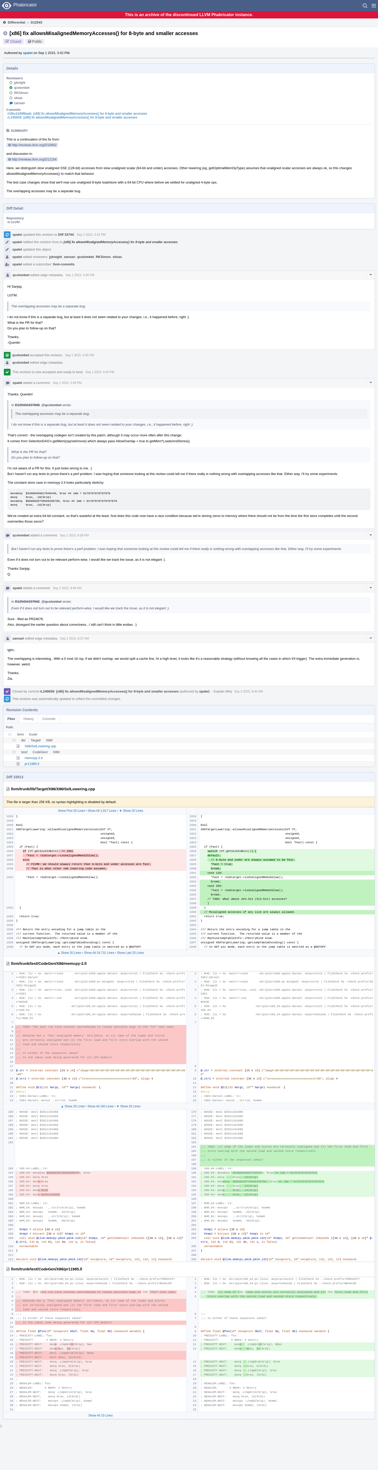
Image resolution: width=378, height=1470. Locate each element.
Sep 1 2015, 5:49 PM (67, 383)
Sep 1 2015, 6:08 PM (74, 535)
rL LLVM (13, 222)
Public (37, 41)
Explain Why (223, 691)
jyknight (19, 82)
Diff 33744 (66, 234)
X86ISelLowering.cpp (40, 746)
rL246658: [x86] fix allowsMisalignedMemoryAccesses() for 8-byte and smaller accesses (72, 117)
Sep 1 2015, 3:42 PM (91, 234)
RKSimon (21, 93)
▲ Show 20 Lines (69, 953)
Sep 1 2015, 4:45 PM (80, 275)
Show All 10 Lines (100, 1415)
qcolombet (21, 88)
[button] (374, 5)
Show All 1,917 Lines (102, 811)
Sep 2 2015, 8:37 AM (74, 638)
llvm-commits (64, 264)
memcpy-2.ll (34, 758)
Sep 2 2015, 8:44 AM (248, 691)
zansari (19, 103)
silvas (18, 98)
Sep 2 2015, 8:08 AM (67, 588)
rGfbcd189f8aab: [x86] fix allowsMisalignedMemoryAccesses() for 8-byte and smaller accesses (77, 113)
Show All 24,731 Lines (99, 953)
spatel (28, 53)
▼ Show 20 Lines (131, 811)
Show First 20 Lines (71, 811)
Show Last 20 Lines (130, 953)
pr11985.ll (32, 764)
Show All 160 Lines (100, 1106)
